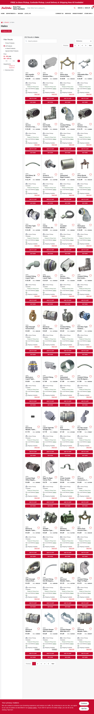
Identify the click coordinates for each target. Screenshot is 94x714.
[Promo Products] (4, 43)
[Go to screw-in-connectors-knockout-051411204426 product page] (50, 180)
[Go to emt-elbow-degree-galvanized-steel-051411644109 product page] (32, 180)
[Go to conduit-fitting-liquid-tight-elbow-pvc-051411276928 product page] (32, 281)
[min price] (7, 61)
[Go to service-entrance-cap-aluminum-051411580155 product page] (32, 130)
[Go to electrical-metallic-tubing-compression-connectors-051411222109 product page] (67, 584)
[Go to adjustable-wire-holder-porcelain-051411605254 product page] (84, 79)
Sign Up (87, 8)
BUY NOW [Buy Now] (33, 102)
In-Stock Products (10, 48)
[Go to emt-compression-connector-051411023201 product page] (67, 433)
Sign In (80, 8)
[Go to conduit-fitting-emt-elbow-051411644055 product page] (50, 584)
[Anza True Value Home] (6, 8)
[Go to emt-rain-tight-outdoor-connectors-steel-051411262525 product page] (32, 231)
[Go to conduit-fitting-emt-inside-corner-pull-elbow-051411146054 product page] (84, 281)
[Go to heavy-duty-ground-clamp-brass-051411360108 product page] (84, 534)
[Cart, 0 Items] (92, 8)
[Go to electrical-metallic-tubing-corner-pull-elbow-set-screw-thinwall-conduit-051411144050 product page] (32, 534)
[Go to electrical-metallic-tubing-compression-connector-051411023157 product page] (84, 635)
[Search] (74, 7)
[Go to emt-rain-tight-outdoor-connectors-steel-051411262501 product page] (84, 332)
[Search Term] (51, 8)
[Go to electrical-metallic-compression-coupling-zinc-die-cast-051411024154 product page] (32, 635)
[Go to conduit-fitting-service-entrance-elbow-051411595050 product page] (50, 382)
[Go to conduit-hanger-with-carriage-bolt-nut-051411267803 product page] (50, 635)
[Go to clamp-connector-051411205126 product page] (50, 231)
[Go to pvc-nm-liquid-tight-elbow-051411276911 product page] (84, 433)
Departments (10, 13)
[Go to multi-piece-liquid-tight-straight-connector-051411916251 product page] (32, 382)
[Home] (2, 22)
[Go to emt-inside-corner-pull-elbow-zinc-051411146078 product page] (50, 130)
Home (3, 13)
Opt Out (83, 708)
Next (90, 45)
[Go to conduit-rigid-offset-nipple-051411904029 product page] (32, 483)
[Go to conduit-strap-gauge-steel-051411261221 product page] (67, 483)
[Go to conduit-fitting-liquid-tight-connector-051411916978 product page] (67, 130)
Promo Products (9, 43)
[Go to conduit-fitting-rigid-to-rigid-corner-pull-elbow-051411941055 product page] (84, 584)
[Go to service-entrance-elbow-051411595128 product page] (50, 79)
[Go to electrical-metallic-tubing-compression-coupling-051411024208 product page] (50, 332)
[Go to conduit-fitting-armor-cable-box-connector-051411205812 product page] (67, 332)
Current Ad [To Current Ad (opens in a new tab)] (59, 13)
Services (68, 13)
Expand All (11, 67)
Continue (84, 703)
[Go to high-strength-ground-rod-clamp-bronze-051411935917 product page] (32, 584)
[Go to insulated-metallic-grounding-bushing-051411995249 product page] (67, 231)
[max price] (14, 61)
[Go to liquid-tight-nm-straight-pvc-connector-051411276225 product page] (50, 433)
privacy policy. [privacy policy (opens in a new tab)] (32, 707)
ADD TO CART (33, 98)
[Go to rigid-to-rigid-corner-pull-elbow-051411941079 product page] (50, 483)
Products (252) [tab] (6, 31)
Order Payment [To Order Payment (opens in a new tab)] (77, 13)
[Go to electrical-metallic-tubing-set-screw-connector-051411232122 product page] (67, 534)
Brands (20, 13)
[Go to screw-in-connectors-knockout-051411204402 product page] (84, 483)
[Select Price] (19, 61)
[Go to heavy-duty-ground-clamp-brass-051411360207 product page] (67, 79)
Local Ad (28, 13)
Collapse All (12, 65)
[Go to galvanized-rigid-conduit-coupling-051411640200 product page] (67, 180)
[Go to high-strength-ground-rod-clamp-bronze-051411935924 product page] (32, 332)
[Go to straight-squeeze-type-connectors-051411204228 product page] (50, 534)
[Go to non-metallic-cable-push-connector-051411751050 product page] (32, 79)
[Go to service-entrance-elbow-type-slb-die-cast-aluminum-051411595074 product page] (67, 281)
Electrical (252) (9, 70)
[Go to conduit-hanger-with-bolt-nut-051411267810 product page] (67, 635)
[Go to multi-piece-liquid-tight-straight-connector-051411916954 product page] (84, 231)
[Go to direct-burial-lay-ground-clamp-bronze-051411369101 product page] (84, 180)
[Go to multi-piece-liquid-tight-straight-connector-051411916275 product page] (50, 281)
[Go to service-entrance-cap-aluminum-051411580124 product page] (84, 130)
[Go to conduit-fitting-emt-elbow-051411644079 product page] (84, 382)
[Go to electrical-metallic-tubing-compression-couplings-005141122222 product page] (32, 433)
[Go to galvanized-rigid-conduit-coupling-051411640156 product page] (67, 382)
